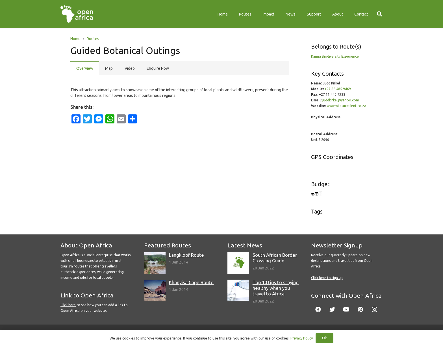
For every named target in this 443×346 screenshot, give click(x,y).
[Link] (76, 14)
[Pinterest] (360, 310)
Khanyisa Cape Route (191, 282)
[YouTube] (346, 310)
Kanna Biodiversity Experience (335, 56)
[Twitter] (332, 310)
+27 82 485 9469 (338, 89)
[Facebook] (318, 310)
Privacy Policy (301, 338)
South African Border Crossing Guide (275, 257)
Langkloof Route (186, 255)
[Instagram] (375, 310)
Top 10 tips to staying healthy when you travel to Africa (276, 288)
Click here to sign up (327, 278)
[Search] (379, 13)
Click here (68, 305)
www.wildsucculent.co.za (346, 106)
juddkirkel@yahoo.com (340, 100)
